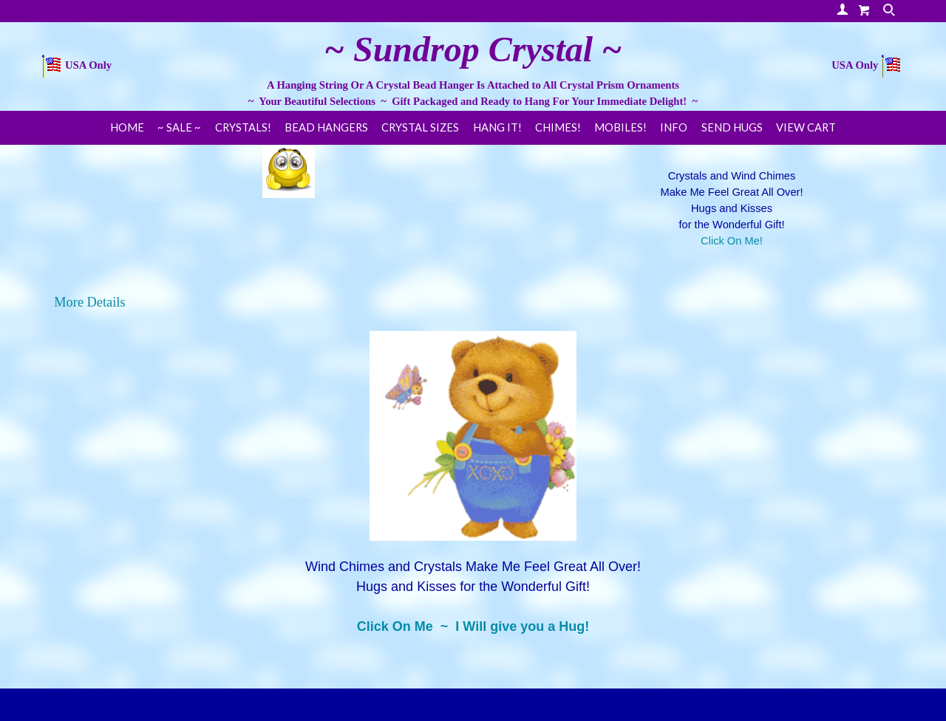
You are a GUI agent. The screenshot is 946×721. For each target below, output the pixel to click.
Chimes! (558, 127)
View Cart (806, 127)
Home (127, 127)
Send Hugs (732, 127)
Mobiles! (620, 127)
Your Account (842, 9)
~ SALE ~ (179, 127)
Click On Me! (732, 241)
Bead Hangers (326, 127)
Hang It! (497, 127)
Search (890, 11)
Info (673, 127)
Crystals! (243, 127)
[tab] (473, 302)
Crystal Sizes (420, 127)
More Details (89, 302)
